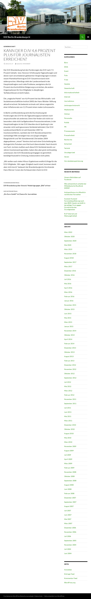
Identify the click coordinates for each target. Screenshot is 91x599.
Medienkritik (69, 110)
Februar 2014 (69, 344)
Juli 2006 (67, 536)
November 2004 (70, 545)
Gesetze (67, 84)
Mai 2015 (67, 318)
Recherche (68, 140)
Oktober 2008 (69, 476)
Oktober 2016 (69, 275)
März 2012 (68, 391)
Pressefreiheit (69, 135)
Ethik (66, 67)
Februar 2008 (69, 493)
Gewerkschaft (9, 46)
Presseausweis (69, 131)
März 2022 (68, 232)
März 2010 (68, 442)
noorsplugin (30, 596)
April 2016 (68, 288)
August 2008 (69, 485)
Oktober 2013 (69, 352)
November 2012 (70, 369)
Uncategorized (69, 152)
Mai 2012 (67, 386)
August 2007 (69, 506)
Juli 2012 (67, 382)
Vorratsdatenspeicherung (73, 161)
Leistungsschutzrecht (72, 105)
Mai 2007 (67, 519)
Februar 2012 (69, 395)
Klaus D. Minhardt (23, 64)
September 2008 (70, 481)
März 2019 (68, 249)
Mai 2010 (67, 438)
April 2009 (68, 459)
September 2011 (70, 403)
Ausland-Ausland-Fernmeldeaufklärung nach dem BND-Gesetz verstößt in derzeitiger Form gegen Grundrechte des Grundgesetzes (74, 204)
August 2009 (69, 451)
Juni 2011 (67, 412)
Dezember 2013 (70, 348)
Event (66, 71)
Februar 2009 (69, 468)
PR (65, 127)
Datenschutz (39, 596)
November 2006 (70, 532)
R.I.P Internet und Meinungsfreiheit (70, 215)
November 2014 (70, 331)
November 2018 (70, 254)
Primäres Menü (88, 37)
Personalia (68, 118)
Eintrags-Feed (69, 574)
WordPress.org (69, 583)
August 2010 (69, 433)
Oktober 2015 (69, 309)
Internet (67, 97)
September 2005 (70, 541)
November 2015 (70, 305)
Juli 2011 (67, 408)
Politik (66, 122)
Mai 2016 (67, 284)
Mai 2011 (67, 416)
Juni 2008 (67, 489)
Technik (67, 148)
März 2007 (68, 523)
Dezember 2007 (70, 498)
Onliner (67, 114)
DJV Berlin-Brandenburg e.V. (17, 37)
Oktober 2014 (69, 335)
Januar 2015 (68, 326)
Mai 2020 (67, 245)
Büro (66, 63)
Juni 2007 (67, 515)
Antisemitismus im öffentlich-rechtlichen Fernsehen (75, 193)
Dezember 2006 (70, 528)
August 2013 (69, 356)
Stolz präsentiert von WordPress (54, 596)
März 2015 (68, 322)
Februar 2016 (69, 296)
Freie (66, 80)
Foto (66, 75)
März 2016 (68, 292)
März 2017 (68, 266)
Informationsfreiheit (71, 92)
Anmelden (68, 570)
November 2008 (70, 472)
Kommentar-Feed (70, 578)
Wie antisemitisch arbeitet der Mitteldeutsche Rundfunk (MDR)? (75, 186)
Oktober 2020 (69, 236)
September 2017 (70, 262)
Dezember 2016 (70, 271)
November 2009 (70, 446)
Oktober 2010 (69, 429)
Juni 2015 (67, 314)
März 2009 (68, 463)
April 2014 (68, 339)
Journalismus (69, 101)
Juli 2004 (67, 549)
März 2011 (68, 421)
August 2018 (69, 258)
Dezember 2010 (70, 425)
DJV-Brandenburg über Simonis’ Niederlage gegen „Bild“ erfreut (30, 184)
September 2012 (70, 378)
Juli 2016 (67, 279)
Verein (66, 157)
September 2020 (70, 241)
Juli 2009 (67, 455)
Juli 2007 (67, 511)
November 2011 (70, 399)
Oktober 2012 (69, 373)
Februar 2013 (69, 361)
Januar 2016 (68, 301)
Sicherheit (68, 144)
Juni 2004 (67, 553)
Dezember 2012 (70, 365)
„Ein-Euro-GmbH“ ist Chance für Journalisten (30, 192)
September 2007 (70, 502)
